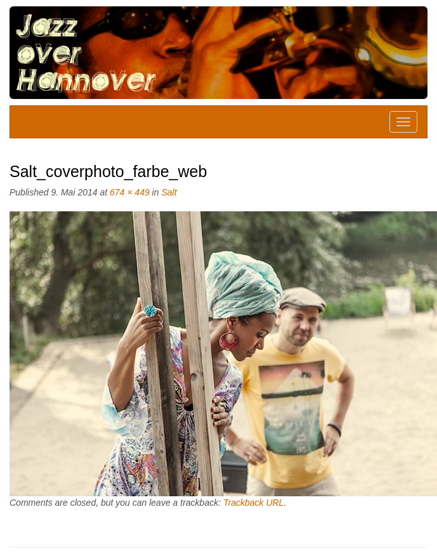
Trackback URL (253, 503)
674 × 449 (130, 192)
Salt (168, 192)
